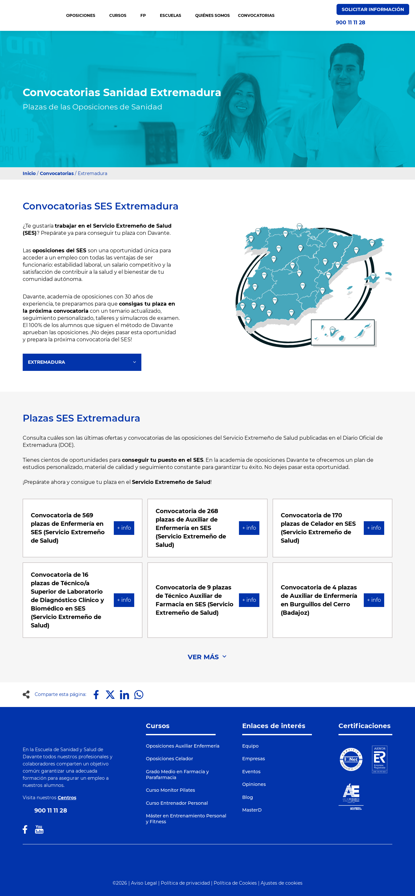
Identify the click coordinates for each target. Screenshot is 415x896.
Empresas (253, 759)
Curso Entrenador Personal (177, 803)
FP (146, 15)
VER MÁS (203, 657)
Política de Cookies (235, 883)
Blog (247, 797)
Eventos (251, 772)
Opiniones (254, 784)
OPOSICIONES (83, 15)
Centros (67, 798)
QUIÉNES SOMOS (212, 15)
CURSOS (120, 15)
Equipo (250, 746)
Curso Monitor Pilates (170, 790)
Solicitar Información (373, 9)
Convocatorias (57, 173)
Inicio (29, 173)
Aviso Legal (144, 883)
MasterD (252, 810)
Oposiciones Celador (169, 759)
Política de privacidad (185, 883)
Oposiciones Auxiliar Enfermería (182, 746)
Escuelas (173, 15)
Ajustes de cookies (281, 883)
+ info (124, 528)
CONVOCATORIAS (256, 15)
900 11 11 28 (350, 22)
